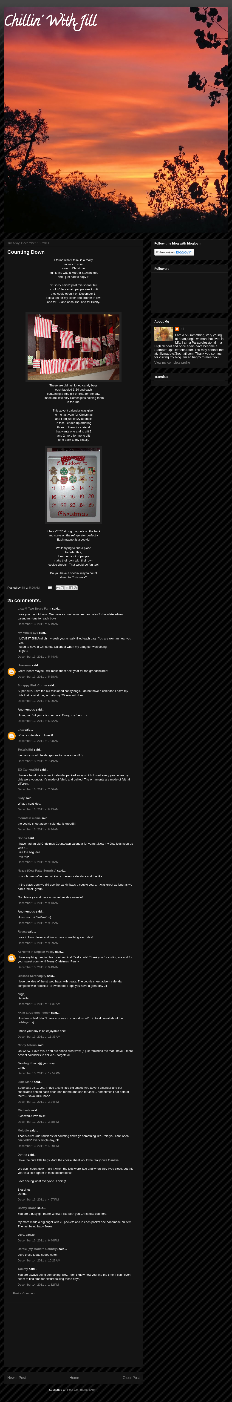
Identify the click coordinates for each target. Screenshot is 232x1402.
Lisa (21, 729)
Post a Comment (24, 1293)
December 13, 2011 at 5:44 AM (38, 656)
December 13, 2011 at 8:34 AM (38, 829)
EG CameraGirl (28, 769)
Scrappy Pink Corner (32, 685)
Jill (182, 329)
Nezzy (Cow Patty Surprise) (37, 870)
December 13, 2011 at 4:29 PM (38, 1146)
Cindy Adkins (27, 1045)
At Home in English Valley (36, 951)
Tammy (23, 1269)
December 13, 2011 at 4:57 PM (38, 1199)
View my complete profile (172, 362)
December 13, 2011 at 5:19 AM (38, 624)
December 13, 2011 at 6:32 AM (38, 721)
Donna (22, 838)
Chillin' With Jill (50, 23)
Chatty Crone (27, 1208)
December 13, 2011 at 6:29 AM (38, 700)
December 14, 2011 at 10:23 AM (39, 1260)
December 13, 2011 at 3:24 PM (38, 1101)
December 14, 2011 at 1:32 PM (38, 1284)
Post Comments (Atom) (82, 1389)
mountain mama (29, 818)
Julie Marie (25, 1082)
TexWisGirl (25, 749)
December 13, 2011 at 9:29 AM (38, 943)
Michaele (24, 1110)
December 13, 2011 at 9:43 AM (38, 967)
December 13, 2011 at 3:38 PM (38, 1121)
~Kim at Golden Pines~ (34, 1012)
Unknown (24, 665)
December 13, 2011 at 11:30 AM (39, 1004)
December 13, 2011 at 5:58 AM (38, 676)
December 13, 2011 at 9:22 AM (38, 923)
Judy (21, 798)
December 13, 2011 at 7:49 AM (38, 761)
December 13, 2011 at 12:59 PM (39, 1073)
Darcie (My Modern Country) (38, 1249)
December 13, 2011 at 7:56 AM (38, 789)
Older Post (131, 1378)
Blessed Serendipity (32, 976)
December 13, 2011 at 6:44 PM (38, 1240)
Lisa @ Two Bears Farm (34, 608)
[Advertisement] (73, 1334)
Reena (22, 931)
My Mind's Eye (28, 632)
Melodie (23, 1130)
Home (74, 1378)
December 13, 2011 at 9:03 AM (38, 862)
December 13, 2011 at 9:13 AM (38, 903)
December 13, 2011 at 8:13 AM (38, 809)
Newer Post (16, 1378)
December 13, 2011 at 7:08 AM (38, 741)
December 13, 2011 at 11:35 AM (39, 1036)
